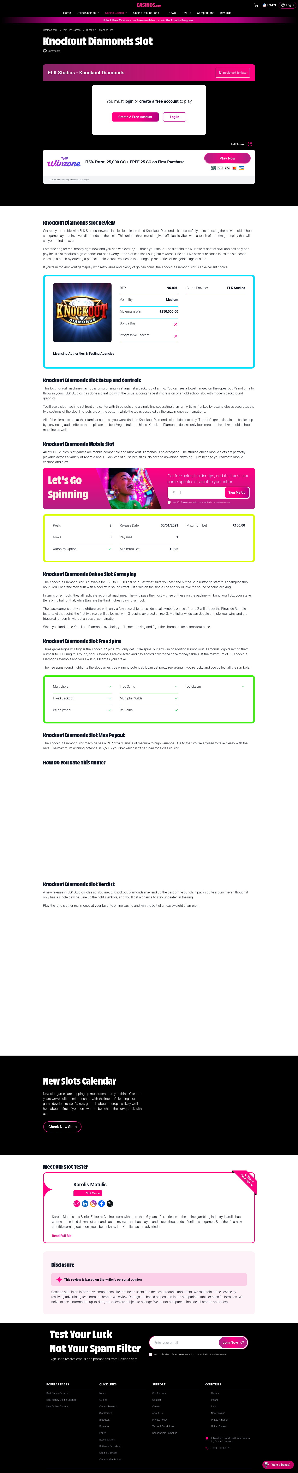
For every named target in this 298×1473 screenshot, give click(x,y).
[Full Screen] (241, 144)
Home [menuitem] (67, 12)
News (102, 1393)
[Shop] (256, 5)
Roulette (104, 1426)
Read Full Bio (61, 1236)
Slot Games (105, 1413)
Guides (103, 1399)
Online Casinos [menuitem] (88, 12)
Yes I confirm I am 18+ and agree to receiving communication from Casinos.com (190, 1354)
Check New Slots (62, 1127)
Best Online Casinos (57, 1393)
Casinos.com (50, 30)
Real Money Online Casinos (61, 1399)
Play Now (219, 160)
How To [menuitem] (186, 12)
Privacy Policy (159, 1419)
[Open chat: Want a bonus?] (278, 1465)
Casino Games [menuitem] (116, 12)
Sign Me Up (236, 492)
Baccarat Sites (107, 1439)
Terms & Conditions (163, 1426)
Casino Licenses (108, 1452)
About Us (157, 1413)
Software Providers (109, 1446)
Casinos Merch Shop (110, 1459)
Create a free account (135, 117)
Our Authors (159, 1393)
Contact (156, 1399)
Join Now (233, 1342)
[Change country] (269, 5)
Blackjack (104, 1419)
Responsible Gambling (164, 1433)
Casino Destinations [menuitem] (148, 12)
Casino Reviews (108, 1406)
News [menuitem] (172, 12)
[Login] (287, 5)
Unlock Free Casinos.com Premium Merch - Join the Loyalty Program (146, 20)
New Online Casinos (57, 1406)
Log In (174, 117)
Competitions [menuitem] (205, 12)
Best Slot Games (71, 30)
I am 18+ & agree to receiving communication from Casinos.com (201, 502)
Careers (156, 1406)
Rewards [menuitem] (227, 12)
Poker (102, 1433)
